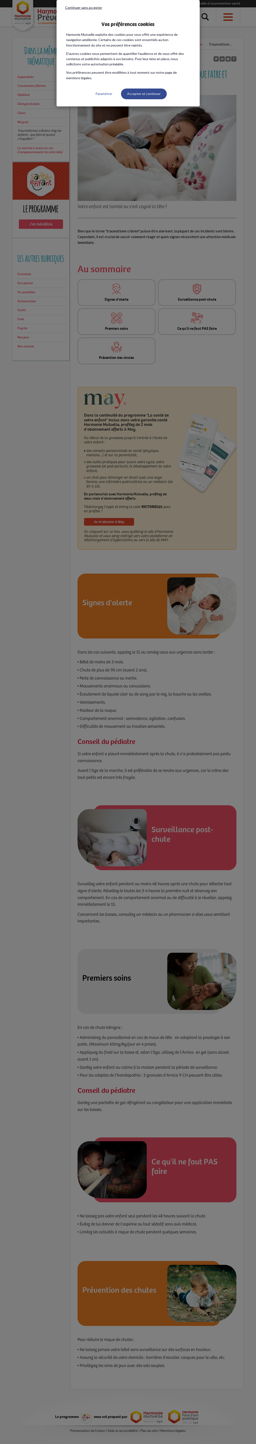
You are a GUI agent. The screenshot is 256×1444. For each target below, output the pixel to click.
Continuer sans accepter (83, 7)
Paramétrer (103, 94)
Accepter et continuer (144, 94)
